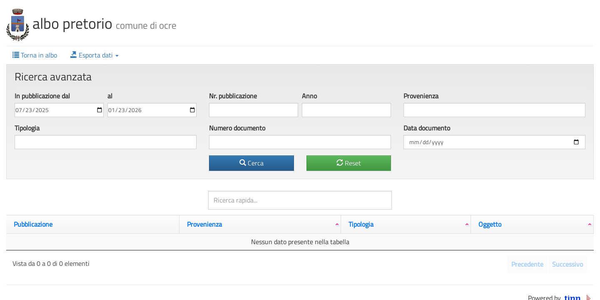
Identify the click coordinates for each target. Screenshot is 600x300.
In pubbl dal (42, 96)
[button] (94, 55)
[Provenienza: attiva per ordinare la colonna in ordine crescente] (260, 224)
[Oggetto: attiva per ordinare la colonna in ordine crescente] (532, 224)
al (109, 96)
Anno (309, 96)
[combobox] (494, 110)
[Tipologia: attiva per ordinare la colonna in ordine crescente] (406, 224)
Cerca (251, 163)
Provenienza (420, 96)
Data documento (426, 128)
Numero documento (237, 128)
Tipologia (27, 128)
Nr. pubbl (233, 96)
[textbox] (418, 110)
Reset (348, 163)
